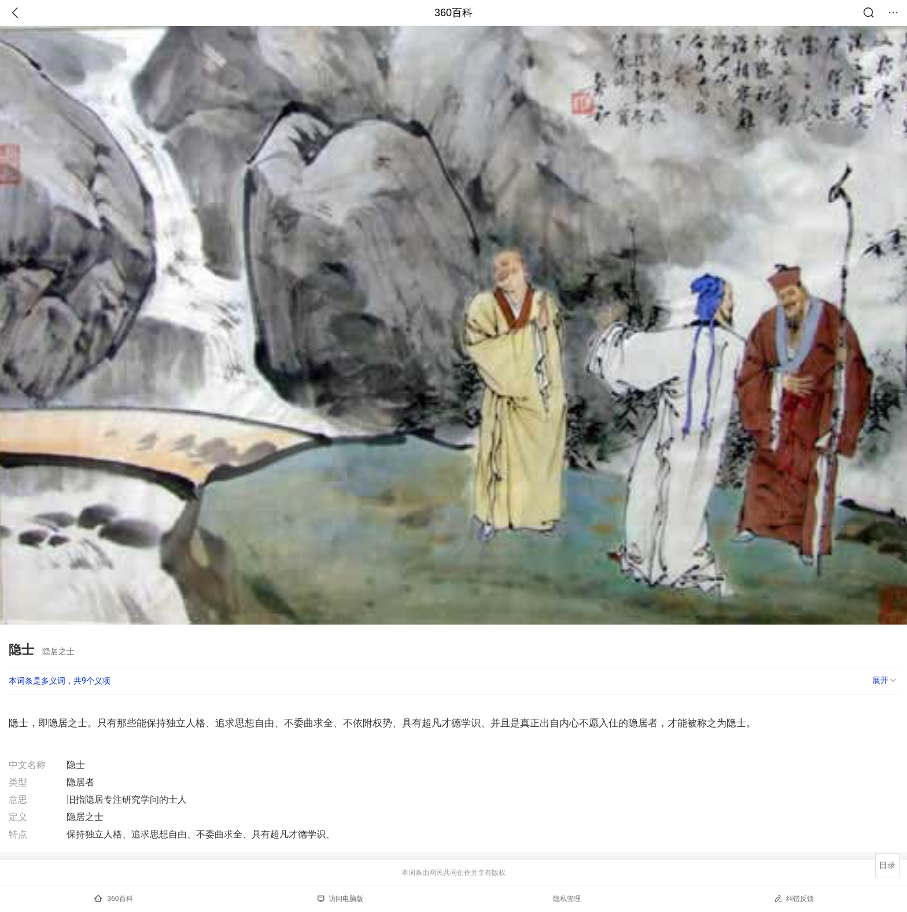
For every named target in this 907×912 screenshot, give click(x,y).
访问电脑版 (340, 899)
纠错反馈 (794, 898)
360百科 (453, 13)
